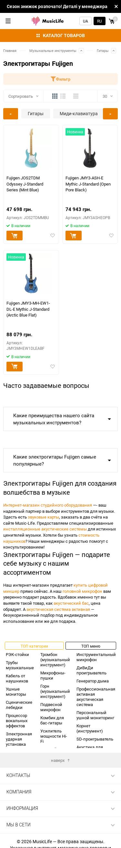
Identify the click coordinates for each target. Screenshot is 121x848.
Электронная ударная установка (19, 739)
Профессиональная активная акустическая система (95, 696)
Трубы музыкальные (20, 665)
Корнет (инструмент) (89, 728)
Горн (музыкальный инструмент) (55, 691)
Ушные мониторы (16, 691)
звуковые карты (43, 517)
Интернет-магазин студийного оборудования (47, 505)
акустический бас (71, 603)
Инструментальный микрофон (96, 656)
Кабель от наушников (17, 678)
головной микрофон (82, 591)
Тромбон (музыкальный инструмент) (55, 659)
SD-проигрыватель (94, 739)
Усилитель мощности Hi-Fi (53, 736)
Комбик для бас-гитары (52, 720)
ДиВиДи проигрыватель (91, 670)
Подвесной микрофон (51, 707)
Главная (9, 50)
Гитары (103, 50)
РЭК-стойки (17, 654)
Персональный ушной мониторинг (95, 715)
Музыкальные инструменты (52, 50)
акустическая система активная (58, 609)
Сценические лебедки (19, 704)
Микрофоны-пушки (53, 675)
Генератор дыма (92, 681)
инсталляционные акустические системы (45, 529)
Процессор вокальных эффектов (16, 720)
